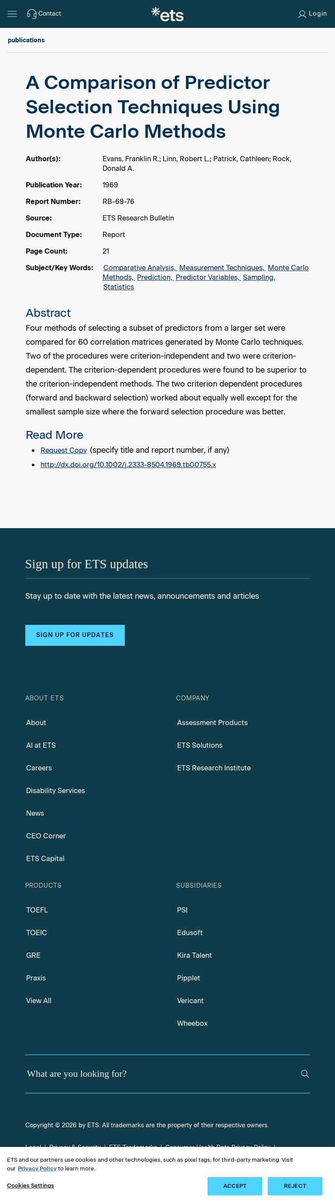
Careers (39, 768)
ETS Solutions (199, 745)
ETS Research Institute (214, 768)
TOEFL (37, 910)
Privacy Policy (37, 1168)
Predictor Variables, (208, 277)
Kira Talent (194, 955)
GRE (33, 955)
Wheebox (192, 1023)
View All (38, 1001)
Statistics (118, 287)
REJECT (295, 1186)
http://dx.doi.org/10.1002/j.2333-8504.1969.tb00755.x (128, 465)
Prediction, (155, 277)
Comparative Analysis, (140, 268)
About (36, 723)
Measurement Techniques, (222, 268)
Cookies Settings (30, 1185)
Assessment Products (212, 723)
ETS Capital (45, 859)
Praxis (36, 978)
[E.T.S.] (167, 14)
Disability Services (55, 791)
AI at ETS (41, 745)
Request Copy (64, 450)
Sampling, (259, 277)
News (35, 813)
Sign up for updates (75, 635)
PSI (182, 910)
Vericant (190, 1001)
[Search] (305, 1074)
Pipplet (188, 978)
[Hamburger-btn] (12, 14)
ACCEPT (235, 1186)
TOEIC (36, 933)
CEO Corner (46, 836)
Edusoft (190, 933)
